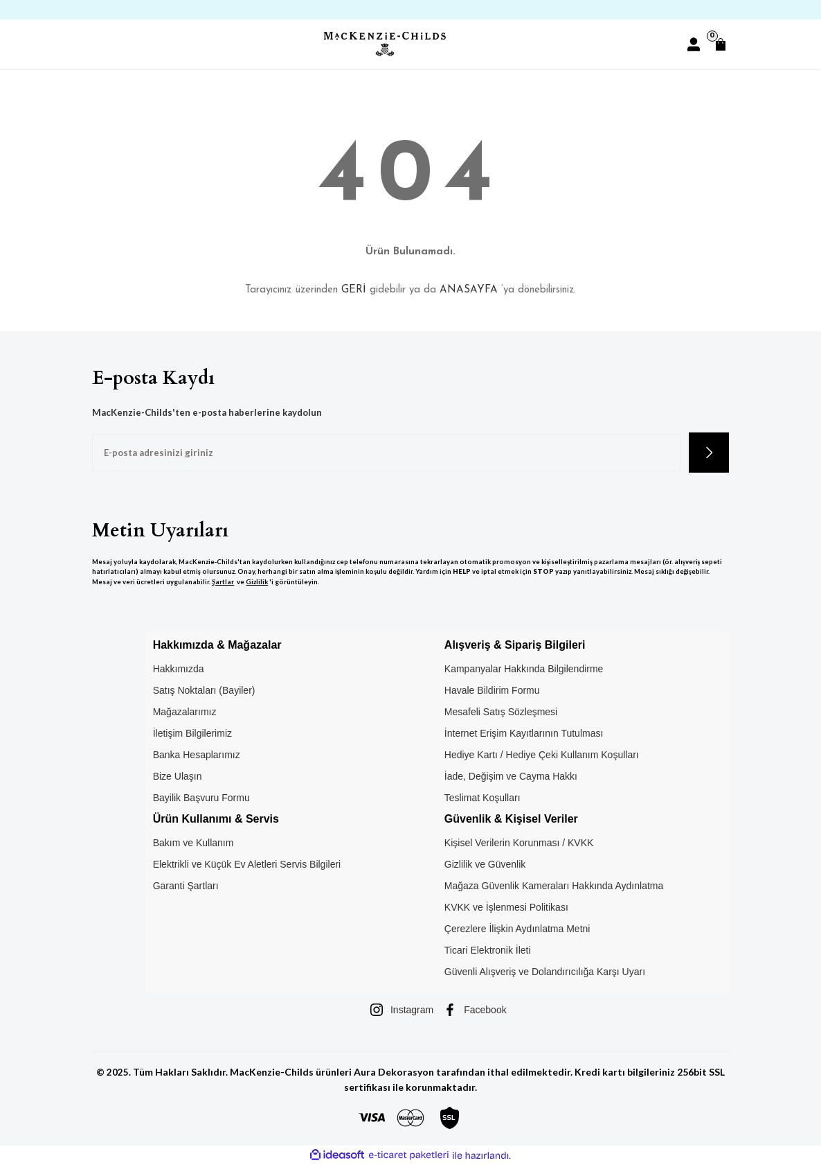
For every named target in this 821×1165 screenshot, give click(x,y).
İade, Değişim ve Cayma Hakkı (510, 776)
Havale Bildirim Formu (492, 690)
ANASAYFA (469, 290)
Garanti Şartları (186, 885)
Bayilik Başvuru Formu (201, 797)
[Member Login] (693, 44)
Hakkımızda (178, 668)
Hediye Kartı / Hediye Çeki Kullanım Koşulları (541, 754)
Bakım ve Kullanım (193, 842)
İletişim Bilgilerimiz (192, 733)
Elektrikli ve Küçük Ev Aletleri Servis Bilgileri (247, 864)
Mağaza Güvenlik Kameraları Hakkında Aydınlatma (553, 885)
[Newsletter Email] (386, 452)
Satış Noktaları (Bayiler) (204, 690)
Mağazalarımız (185, 711)
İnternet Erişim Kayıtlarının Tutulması (524, 733)
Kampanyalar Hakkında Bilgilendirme (524, 668)
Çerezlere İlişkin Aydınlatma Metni (517, 928)
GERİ (353, 290)
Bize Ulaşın (177, 776)
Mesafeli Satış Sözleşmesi (500, 711)
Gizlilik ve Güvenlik (484, 864)
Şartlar (223, 582)
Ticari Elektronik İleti (487, 950)
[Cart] (720, 44)
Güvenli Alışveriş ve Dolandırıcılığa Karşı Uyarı (544, 971)
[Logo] (384, 44)
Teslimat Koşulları (482, 797)
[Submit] (709, 452)
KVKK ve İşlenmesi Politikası (506, 907)
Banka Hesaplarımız (196, 754)
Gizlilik (257, 582)
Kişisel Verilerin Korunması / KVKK (519, 842)
